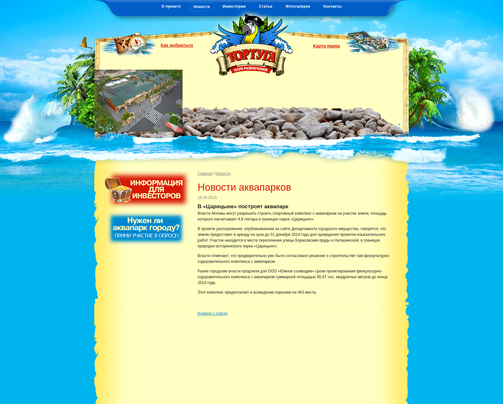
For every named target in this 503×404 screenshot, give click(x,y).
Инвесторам (234, 6)
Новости (201, 6)
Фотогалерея (298, 6)
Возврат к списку (213, 313)
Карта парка (326, 45)
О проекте (171, 6)
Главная (205, 173)
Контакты (332, 6)
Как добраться (177, 45)
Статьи (265, 6)
